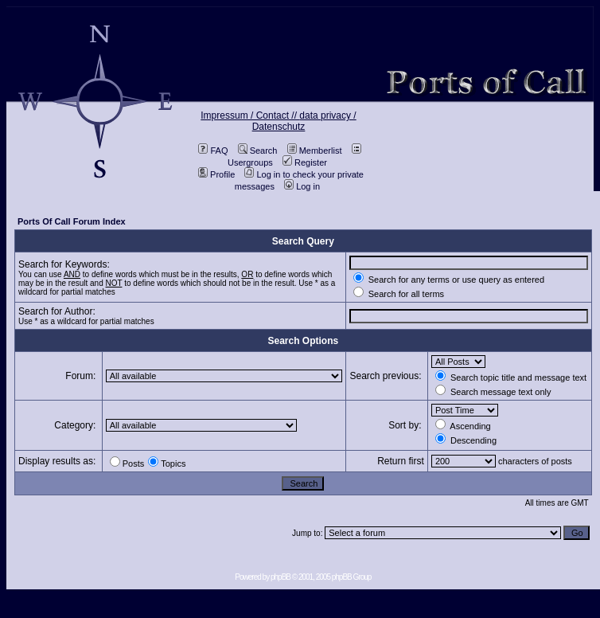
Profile (216, 174)
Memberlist (314, 150)
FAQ (213, 150)
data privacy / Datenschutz (304, 121)
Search (258, 150)
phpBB (280, 577)
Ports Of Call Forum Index (72, 221)
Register (304, 162)
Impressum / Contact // (250, 115)
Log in (302, 186)
